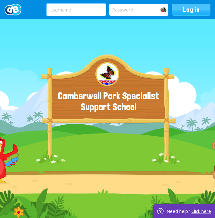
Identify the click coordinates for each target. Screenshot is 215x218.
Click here (201, 211)
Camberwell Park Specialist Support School (108, 101)
